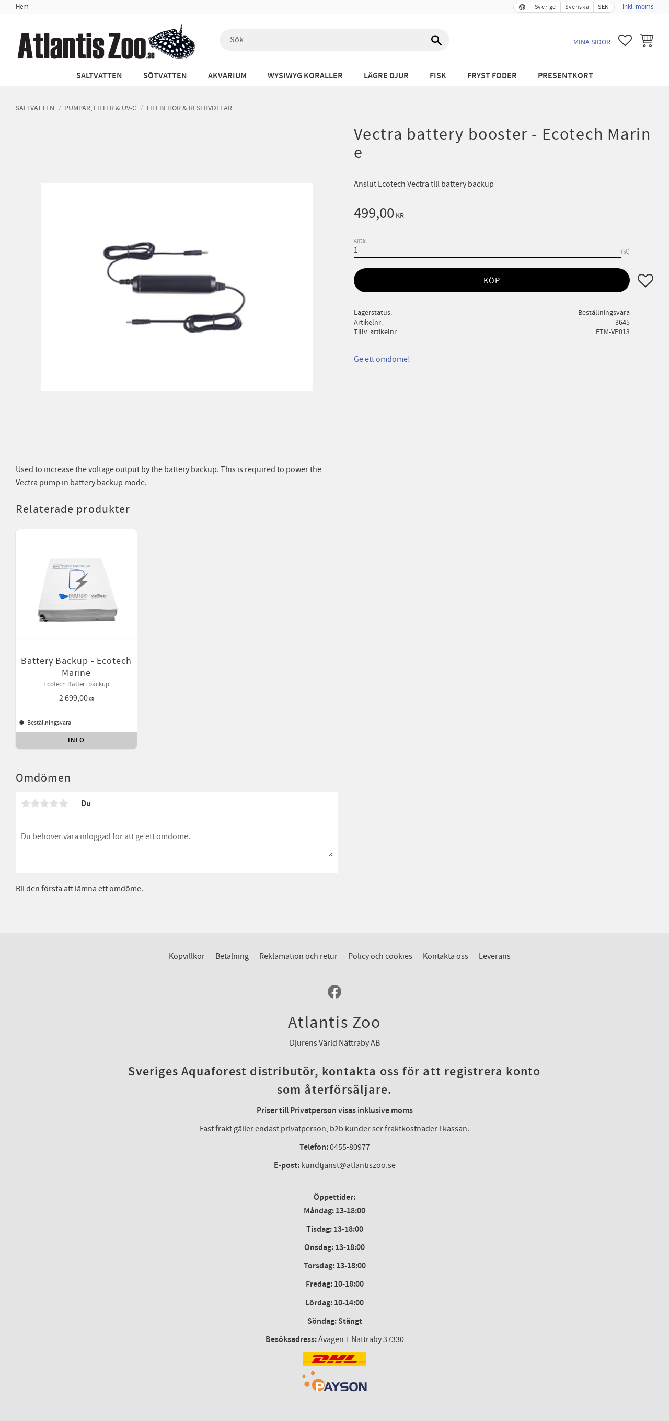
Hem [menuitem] (22, 7)
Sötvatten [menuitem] (165, 76)
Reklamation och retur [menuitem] (298, 931)
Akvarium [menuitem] (227, 76)
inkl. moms (637, 7)
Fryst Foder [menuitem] (492, 76)
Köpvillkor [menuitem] (187, 931)
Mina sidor (591, 42)
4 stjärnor (54, 779)
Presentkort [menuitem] (565, 76)
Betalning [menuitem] (232, 931)
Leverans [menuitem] (495, 931)
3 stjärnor (44, 779)
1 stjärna (25, 779)
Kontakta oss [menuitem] (445, 931)
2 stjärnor (35, 779)
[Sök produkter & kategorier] (334, 40)
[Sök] (436, 40)
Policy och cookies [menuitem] (380, 931)
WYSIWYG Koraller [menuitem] (305, 76)
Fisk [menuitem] (438, 76)
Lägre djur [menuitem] (386, 76)
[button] (625, 40)
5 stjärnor (63, 779)
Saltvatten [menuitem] (99, 76)
